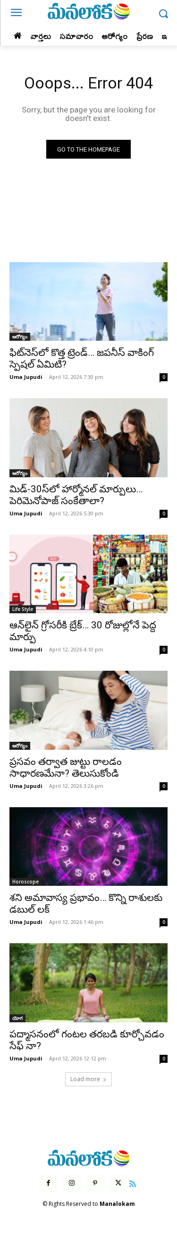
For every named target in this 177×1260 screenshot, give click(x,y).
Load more (88, 1079)
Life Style (22, 609)
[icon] (132, 1183)
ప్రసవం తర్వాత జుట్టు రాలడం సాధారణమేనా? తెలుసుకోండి (65, 767)
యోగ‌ (17, 1018)
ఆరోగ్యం (19, 336)
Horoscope (25, 881)
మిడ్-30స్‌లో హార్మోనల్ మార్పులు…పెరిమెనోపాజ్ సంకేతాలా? (76, 494)
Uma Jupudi (25, 376)
